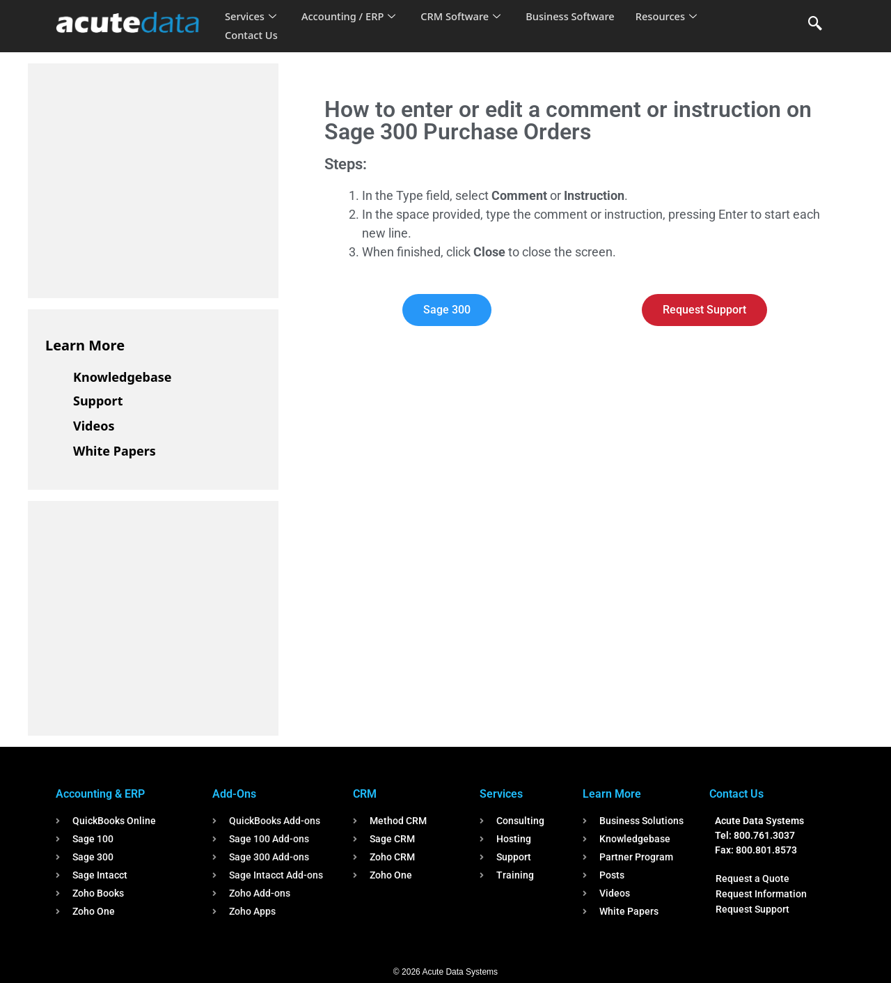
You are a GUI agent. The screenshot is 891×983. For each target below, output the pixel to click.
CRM (365, 793)
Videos (94, 425)
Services (251, 17)
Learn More (85, 345)
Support (98, 400)
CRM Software (465, 17)
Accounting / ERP (350, 17)
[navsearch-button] (815, 24)
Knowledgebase (122, 377)
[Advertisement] (149, 178)
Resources (673, 17)
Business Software (576, 17)
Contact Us (252, 35)
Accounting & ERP (100, 793)
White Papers (114, 450)
